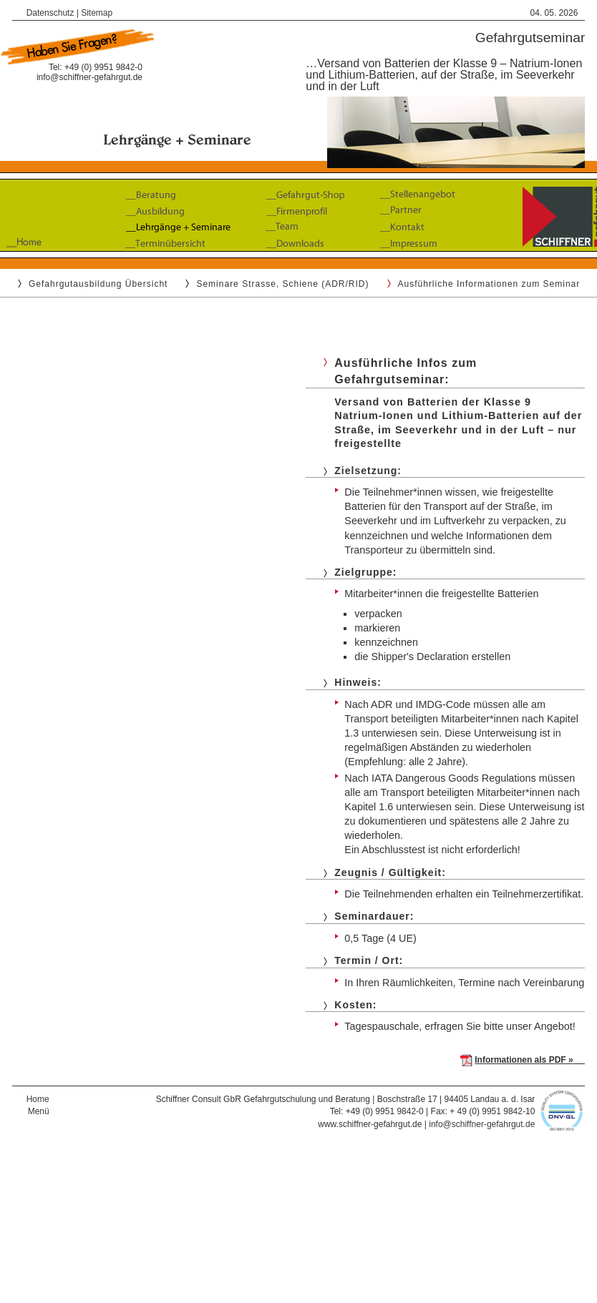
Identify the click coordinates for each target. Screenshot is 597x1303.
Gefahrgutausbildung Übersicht (98, 284)
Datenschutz (50, 13)
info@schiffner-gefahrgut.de (89, 77)
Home (37, 1099)
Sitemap (96, 13)
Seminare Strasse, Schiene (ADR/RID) (282, 284)
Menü (38, 1111)
